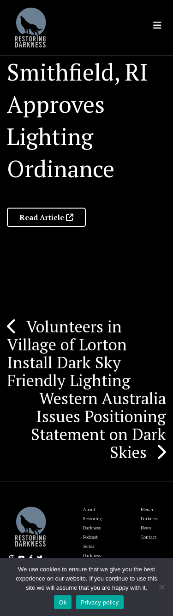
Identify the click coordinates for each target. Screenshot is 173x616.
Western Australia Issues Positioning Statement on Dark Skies (98, 425)
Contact (148, 537)
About (89, 509)
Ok (62, 602)
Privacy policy (100, 602)
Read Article (46, 217)
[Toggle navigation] (157, 25)
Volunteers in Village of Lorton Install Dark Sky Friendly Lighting (69, 353)
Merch (147, 509)
